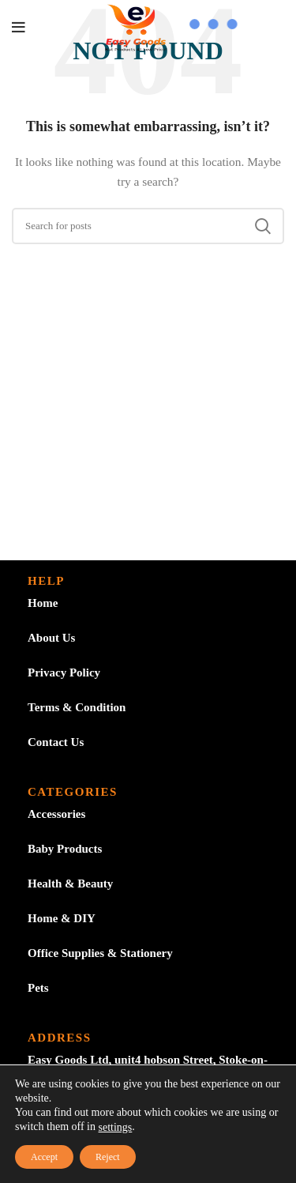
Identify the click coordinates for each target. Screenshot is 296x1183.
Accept (44, 1156)
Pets (38, 987)
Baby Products (65, 848)
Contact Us (56, 742)
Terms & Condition (77, 707)
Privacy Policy (64, 672)
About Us (51, 637)
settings (116, 1127)
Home (43, 603)
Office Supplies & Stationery (100, 953)
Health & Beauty (70, 883)
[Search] (148, 226)
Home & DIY (62, 918)
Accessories (56, 814)
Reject (108, 1156)
